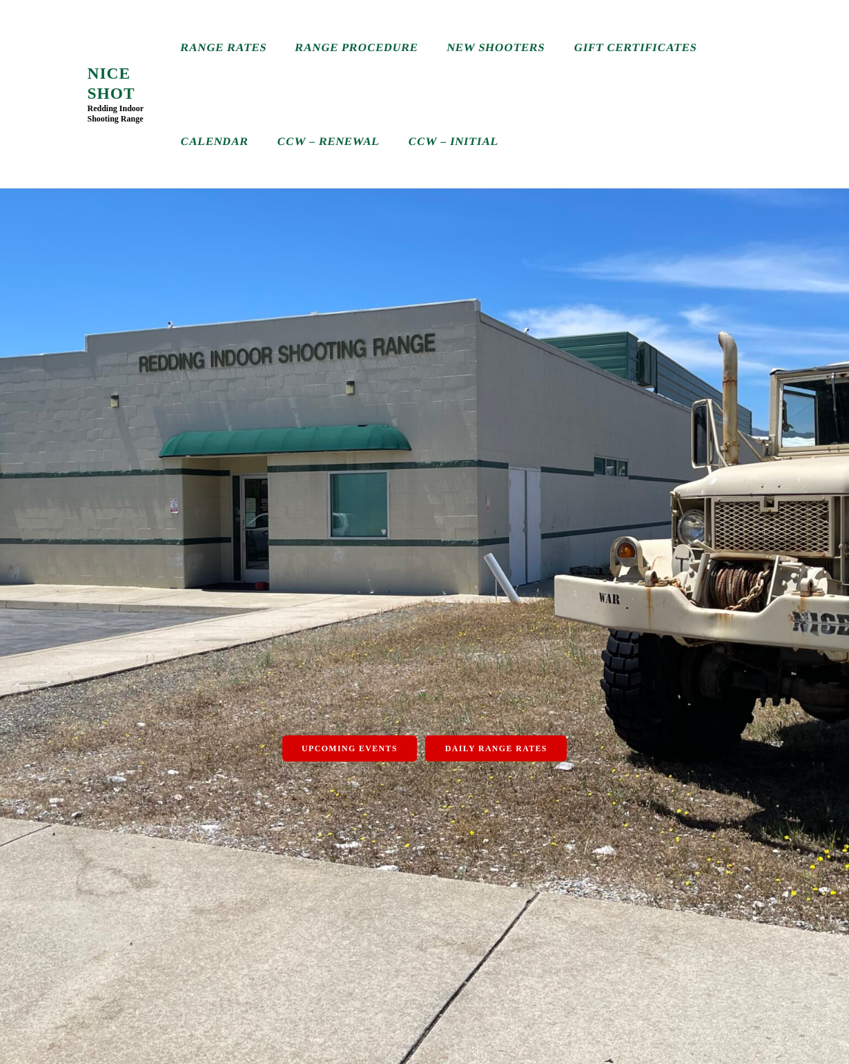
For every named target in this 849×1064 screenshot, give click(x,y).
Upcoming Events (350, 748)
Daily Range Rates (496, 748)
